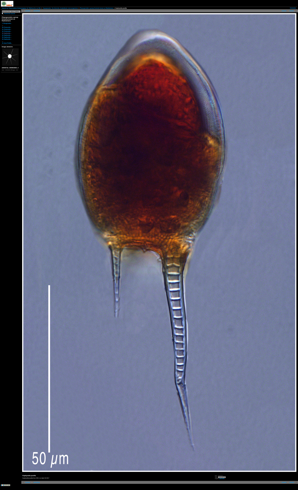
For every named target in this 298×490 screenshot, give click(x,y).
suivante (284, 10)
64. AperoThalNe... (7, 43)
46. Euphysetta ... (7, 39)
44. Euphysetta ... (7, 35)
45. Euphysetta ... (7, 37)
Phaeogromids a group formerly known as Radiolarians (97, 8)
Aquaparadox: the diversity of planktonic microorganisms (60, 8)
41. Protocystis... (6, 29)
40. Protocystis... (6, 27)
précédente (37, 10)
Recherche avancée (9, 13)
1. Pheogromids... (7, 23)
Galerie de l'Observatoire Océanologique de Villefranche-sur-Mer (21, 8)
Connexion (293, 8)
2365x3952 (221, 478)
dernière (292, 10)
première (27, 10)
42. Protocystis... (6, 31)
